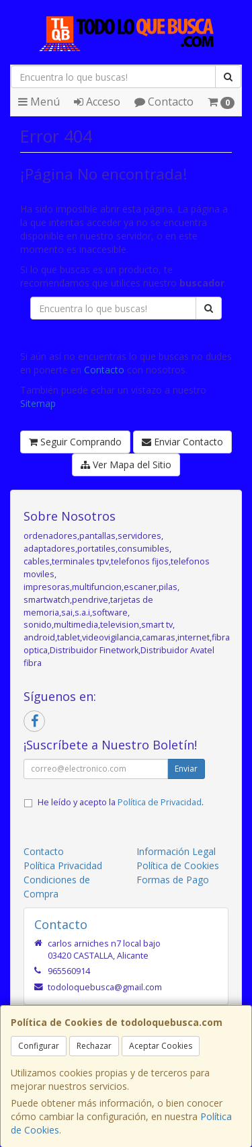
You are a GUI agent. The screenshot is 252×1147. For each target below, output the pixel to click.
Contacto (164, 101)
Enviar (186, 768)
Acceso (97, 101)
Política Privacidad (63, 865)
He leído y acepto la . (121, 802)
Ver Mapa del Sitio (126, 464)
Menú (39, 101)
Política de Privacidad (160, 802)
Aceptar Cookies (160, 1045)
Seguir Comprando (75, 441)
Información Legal (176, 851)
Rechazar (94, 1045)
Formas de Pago (172, 879)
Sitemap (38, 403)
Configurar (38, 1045)
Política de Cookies (177, 865)
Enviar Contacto (182, 441)
